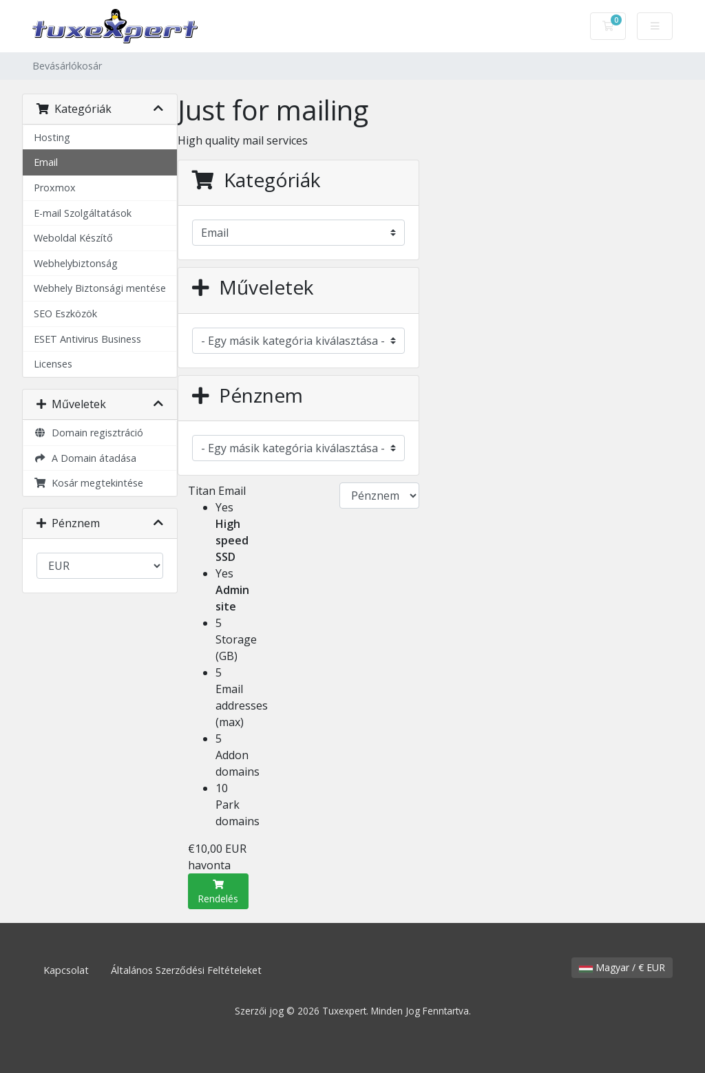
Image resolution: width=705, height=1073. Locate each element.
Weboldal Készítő (73, 237)
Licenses (53, 363)
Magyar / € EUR (622, 967)
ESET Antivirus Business (87, 339)
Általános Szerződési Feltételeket (186, 970)
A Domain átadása (85, 458)
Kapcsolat (66, 970)
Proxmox (55, 187)
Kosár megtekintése (88, 482)
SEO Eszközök (65, 313)
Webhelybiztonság (76, 263)
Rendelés (218, 892)
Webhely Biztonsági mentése (100, 288)
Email (46, 162)
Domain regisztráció (88, 432)
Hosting (52, 137)
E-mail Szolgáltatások (82, 213)
